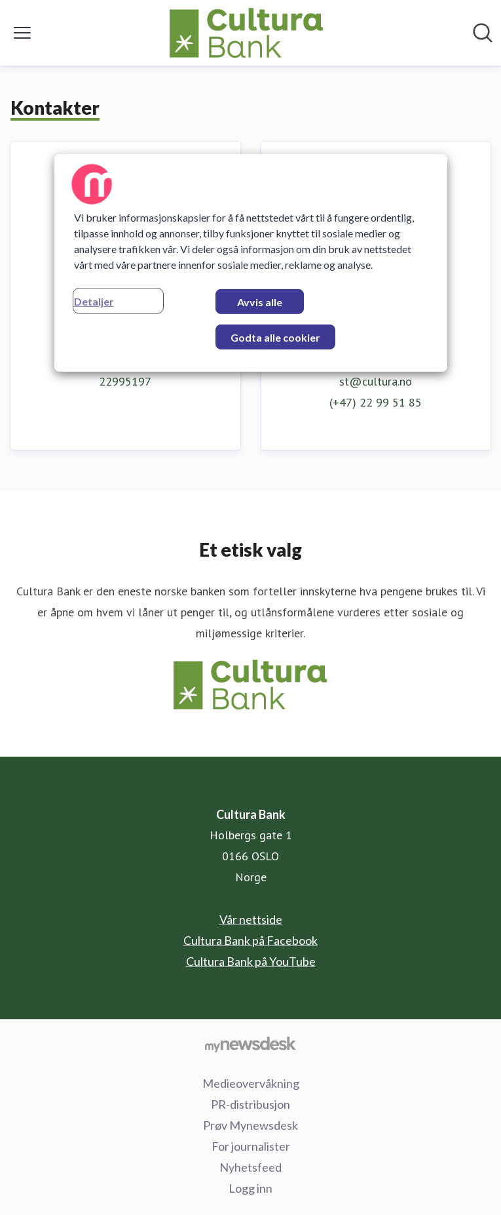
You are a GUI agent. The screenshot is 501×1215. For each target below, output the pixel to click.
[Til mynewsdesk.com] (250, 1043)
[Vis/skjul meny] (22, 33)
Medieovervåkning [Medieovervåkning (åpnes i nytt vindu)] (250, 1083)
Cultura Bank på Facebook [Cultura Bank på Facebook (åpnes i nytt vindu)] (250, 940)
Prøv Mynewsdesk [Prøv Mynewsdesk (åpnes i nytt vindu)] (250, 1125)
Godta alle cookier (275, 337)
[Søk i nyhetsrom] (482, 32)
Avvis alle (259, 302)
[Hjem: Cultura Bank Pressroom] (247, 33)
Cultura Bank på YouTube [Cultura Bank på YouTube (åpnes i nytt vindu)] (251, 961)
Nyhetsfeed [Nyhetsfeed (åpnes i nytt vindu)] (250, 1167)
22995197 (125, 381)
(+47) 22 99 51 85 (375, 402)
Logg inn (250, 1188)
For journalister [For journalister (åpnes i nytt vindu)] (251, 1146)
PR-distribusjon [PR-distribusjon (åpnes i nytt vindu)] (250, 1104)
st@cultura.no (375, 381)
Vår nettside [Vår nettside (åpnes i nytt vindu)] (250, 919)
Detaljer (94, 301)
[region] (250, 263)
